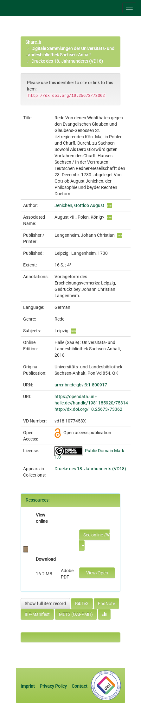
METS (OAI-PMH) (76, 614)
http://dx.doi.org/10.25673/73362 (88, 409)
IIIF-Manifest (37, 614)
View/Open (97, 572)
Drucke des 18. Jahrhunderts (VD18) (67, 61)
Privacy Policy (53, 686)
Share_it (33, 42)
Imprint (28, 686)
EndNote (106, 603)
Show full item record (45, 603)
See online (96, 534)
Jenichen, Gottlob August (79, 205)
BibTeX (82, 603)
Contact (79, 686)
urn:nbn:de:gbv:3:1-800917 (80, 384)
